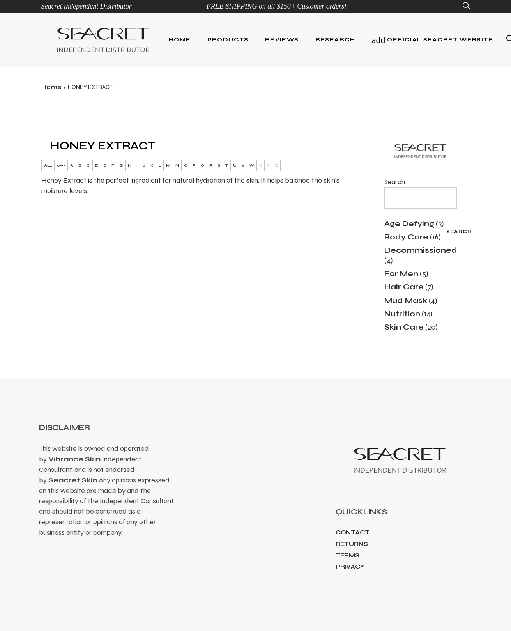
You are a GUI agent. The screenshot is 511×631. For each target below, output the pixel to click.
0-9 (61, 165)
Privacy (350, 566)
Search (394, 182)
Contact (353, 532)
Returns (352, 544)
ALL (48, 165)
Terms (347, 555)
